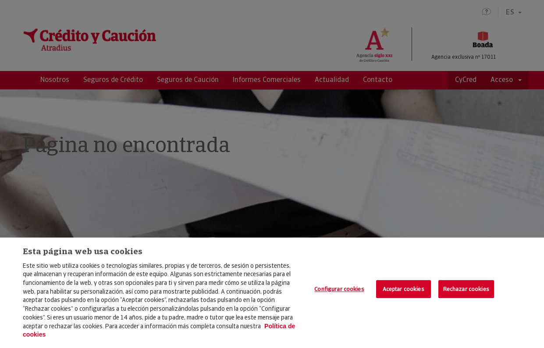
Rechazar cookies (466, 289)
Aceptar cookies (403, 289)
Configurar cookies (339, 289)
